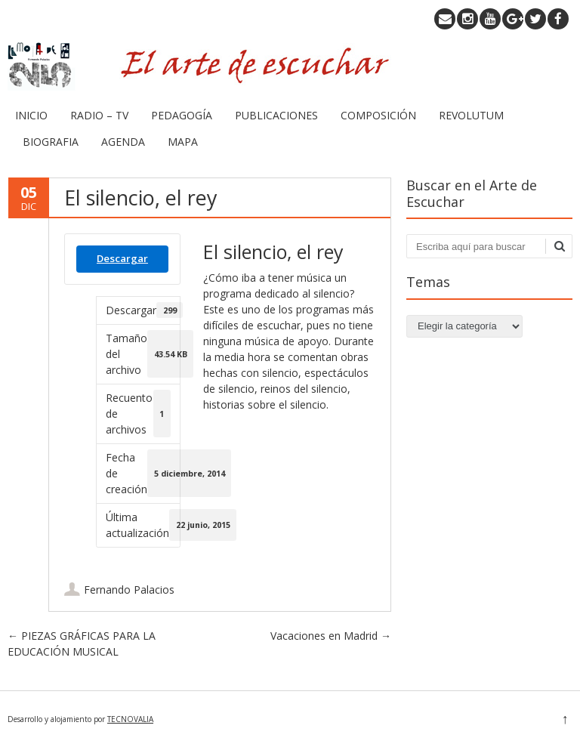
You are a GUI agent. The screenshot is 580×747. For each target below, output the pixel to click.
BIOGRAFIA (51, 141)
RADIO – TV (99, 115)
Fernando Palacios (129, 589)
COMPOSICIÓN (378, 115)
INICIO (31, 115)
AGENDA (123, 141)
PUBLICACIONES (276, 115)
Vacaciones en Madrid (330, 635)
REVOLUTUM (471, 115)
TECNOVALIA (130, 719)
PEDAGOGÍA (181, 115)
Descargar (122, 258)
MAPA (183, 141)
